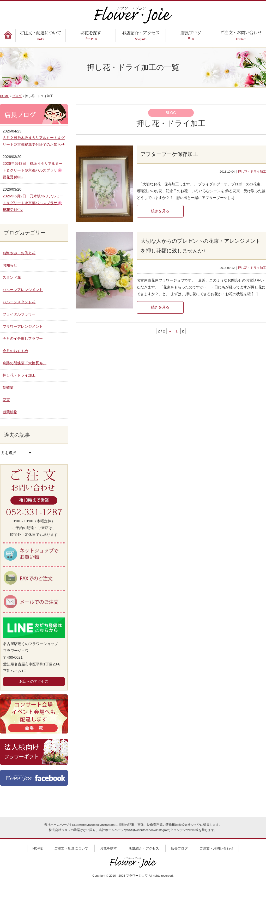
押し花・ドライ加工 (252, 171)
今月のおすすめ (15, 351)
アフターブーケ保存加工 (169, 154)
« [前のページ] (170, 331)
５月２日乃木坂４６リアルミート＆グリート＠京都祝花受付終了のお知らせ (34, 141)
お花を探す (108, 848)
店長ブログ (179, 848)
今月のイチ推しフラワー (23, 338)
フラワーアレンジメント (23, 326)
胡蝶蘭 (8, 387)
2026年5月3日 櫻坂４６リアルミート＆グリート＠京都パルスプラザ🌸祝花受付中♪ (33, 170)
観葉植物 (10, 412)
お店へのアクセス (34, 681)
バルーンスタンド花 (19, 302)
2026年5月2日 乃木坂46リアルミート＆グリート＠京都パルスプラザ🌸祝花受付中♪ (33, 203)
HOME (4, 96)
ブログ (17, 96)
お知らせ (10, 265)
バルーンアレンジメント (23, 290)
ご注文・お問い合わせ (216, 848)
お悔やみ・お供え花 (19, 253)
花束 (6, 400)
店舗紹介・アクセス (144, 848)
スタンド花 (12, 277)
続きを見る (160, 211)
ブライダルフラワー (19, 314)
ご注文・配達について (71, 848)
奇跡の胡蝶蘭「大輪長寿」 (24, 363)
